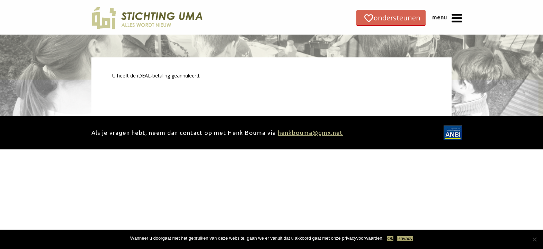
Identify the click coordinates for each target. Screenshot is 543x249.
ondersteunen (397, 17)
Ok (390, 238)
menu (439, 17)
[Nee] (534, 239)
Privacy (404, 238)
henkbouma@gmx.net (310, 132)
